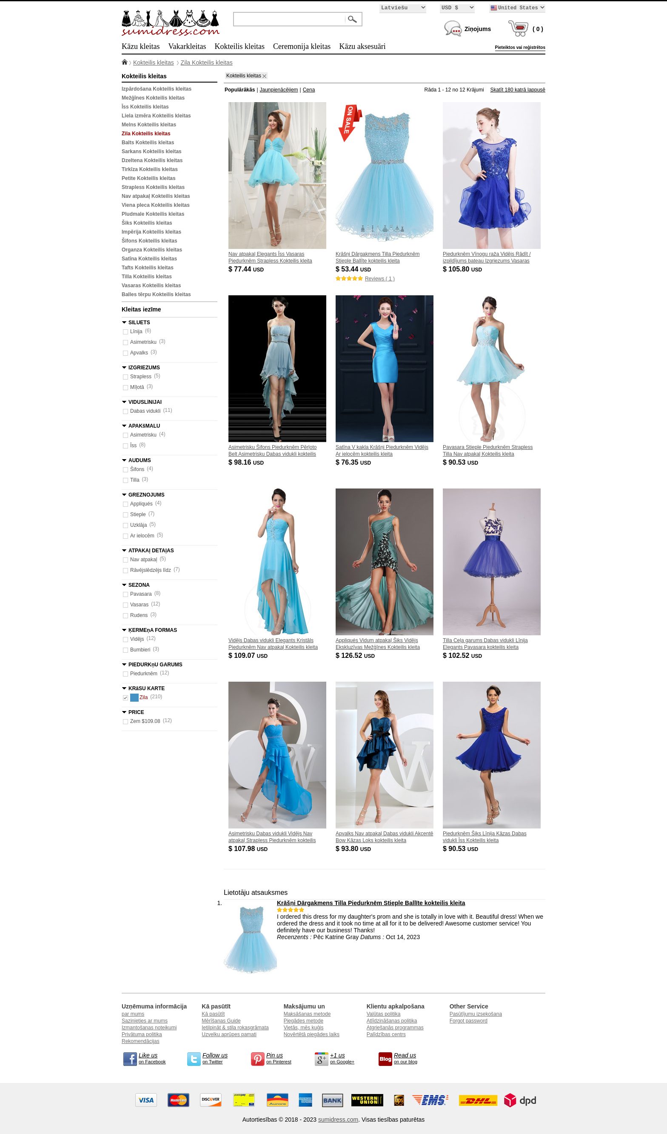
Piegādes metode (303, 1021)
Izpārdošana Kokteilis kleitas (156, 89)
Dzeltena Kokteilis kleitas (152, 160)
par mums (133, 1014)
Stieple (138, 514)
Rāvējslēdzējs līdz (150, 570)
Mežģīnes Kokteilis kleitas (153, 98)
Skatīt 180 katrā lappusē (517, 90)
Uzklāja (138, 525)
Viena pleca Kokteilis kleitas (156, 205)
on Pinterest (283, 1057)
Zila (139, 698)
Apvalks (139, 353)
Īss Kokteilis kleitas (145, 107)
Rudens (139, 615)
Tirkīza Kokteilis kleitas (150, 169)
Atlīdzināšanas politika (392, 1021)
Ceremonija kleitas (302, 46)
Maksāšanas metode (307, 1014)
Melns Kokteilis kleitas (149, 125)
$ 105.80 (463, 269)
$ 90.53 (461, 462)
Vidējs (137, 639)
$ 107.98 (248, 848)
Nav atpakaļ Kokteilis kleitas (156, 196)
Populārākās (240, 90)
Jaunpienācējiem (279, 90)
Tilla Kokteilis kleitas (147, 277)
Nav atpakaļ (143, 560)
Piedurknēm (143, 674)
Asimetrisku (143, 342)
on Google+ (347, 1057)
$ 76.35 (354, 462)
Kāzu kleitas (141, 46)
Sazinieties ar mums (145, 1021)
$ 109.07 (248, 655)
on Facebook (156, 1057)
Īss (133, 445)
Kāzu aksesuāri (362, 46)
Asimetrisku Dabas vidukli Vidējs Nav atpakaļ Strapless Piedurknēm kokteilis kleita (272, 840)
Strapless (140, 377)
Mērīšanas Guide (221, 1021)
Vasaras (139, 605)
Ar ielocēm (142, 536)
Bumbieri (140, 650)
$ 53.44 (354, 269)
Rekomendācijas (141, 1041)
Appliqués (141, 504)
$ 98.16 (246, 462)
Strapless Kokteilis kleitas (153, 187)
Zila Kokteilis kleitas (207, 62)
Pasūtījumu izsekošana (476, 1014)
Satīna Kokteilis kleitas (149, 259)
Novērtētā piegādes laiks (311, 1034)
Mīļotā (137, 387)
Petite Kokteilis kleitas (149, 178)
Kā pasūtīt (213, 1014)
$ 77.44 (246, 269)
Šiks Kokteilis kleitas (147, 223)
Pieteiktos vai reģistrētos (520, 47)
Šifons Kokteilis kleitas (149, 241)
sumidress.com (338, 1119)
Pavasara (141, 594)
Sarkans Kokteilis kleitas (152, 151)
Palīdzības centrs (386, 1034)
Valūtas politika (384, 1014)
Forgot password (468, 1021)
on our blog (411, 1057)
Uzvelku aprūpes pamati (229, 1034)
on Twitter (219, 1057)
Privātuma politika (142, 1034)
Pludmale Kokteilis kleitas (153, 214)
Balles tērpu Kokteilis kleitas (156, 294)
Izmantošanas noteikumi (149, 1028)
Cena (309, 90)
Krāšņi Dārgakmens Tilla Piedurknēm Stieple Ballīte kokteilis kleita (371, 903)
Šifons (137, 469)
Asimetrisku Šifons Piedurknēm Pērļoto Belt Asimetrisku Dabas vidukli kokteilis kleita (272, 454)
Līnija (136, 331)
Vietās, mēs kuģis (304, 1028)
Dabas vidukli (145, 411)
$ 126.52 (356, 655)
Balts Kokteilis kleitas (148, 143)
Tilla (135, 480)
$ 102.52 (463, 655)
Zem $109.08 (145, 721)
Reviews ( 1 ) (380, 279)
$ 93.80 (354, 848)
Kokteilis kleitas (239, 46)
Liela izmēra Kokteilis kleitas (156, 116)
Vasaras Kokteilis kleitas (151, 285)
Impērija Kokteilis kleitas (151, 232)
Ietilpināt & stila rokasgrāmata (235, 1028)
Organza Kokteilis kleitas (152, 250)
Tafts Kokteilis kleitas (148, 268)
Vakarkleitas (187, 46)
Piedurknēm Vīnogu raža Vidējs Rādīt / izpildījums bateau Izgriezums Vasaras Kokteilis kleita (487, 261)
